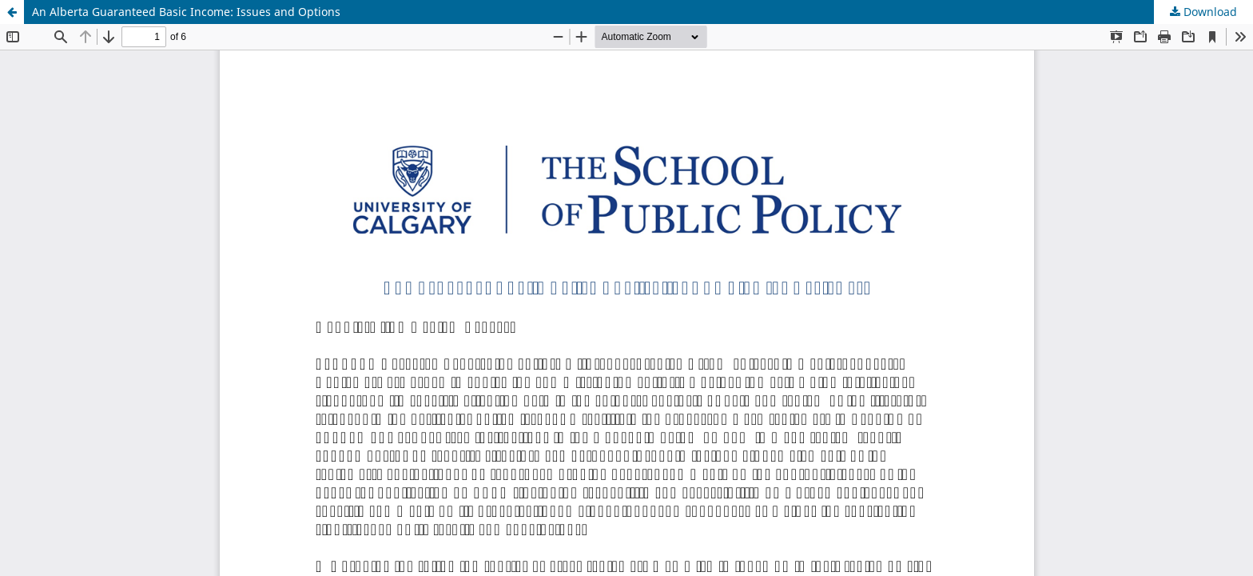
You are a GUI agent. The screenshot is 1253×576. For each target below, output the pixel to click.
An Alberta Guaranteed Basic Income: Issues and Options (186, 11)
